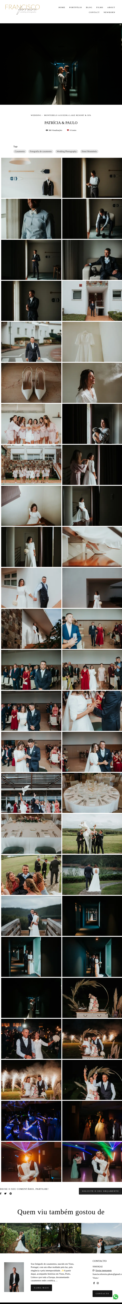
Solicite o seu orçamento (100, 1191)
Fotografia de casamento (41, 151)
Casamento (20, 151)
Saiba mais (41, 1288)
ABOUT (111, 7)
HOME (62, 7)
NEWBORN (109, 12)
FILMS (99, 7)
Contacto (102, 1294)
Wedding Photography (67, 151)
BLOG (89, 7)
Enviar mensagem (104, 1270)
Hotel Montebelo (89, 151)
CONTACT (94, 12)
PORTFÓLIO (75, 7)
